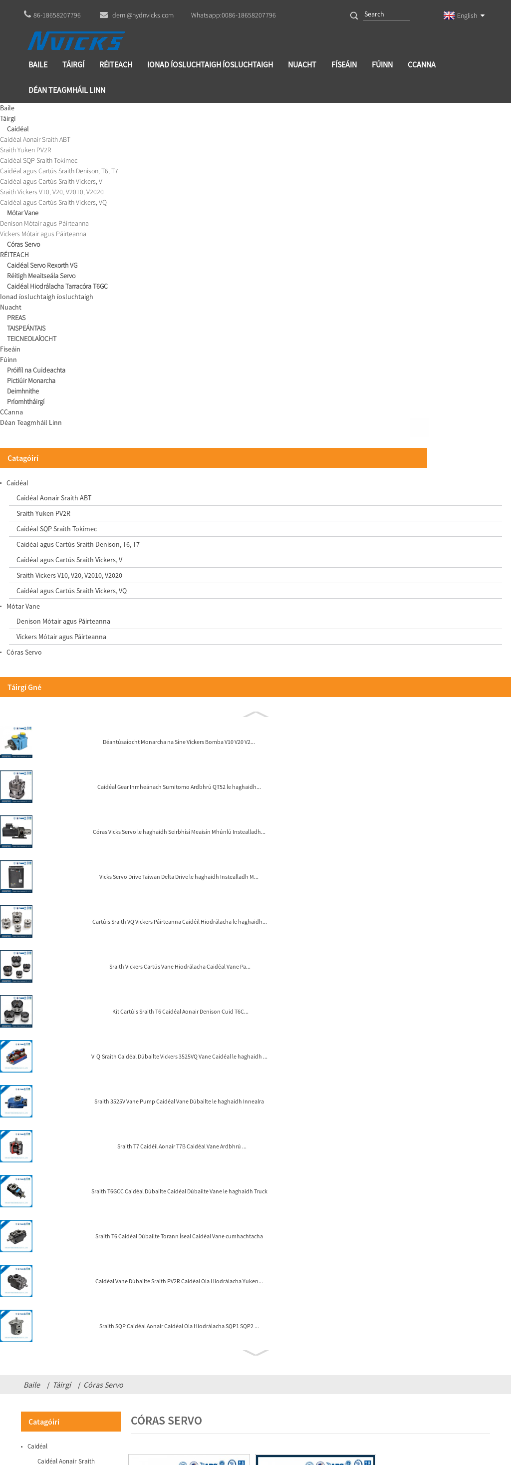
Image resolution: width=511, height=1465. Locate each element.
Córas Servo (103, 112)
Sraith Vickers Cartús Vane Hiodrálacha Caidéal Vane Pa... (87, 777)
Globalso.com (279, 1418)
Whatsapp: (233, 14)
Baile (31, 112)
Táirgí (61, 112)
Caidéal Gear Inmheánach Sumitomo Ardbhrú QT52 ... (310, 471)
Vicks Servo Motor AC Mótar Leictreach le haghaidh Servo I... (433, 471)
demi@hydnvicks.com (269, 1391)
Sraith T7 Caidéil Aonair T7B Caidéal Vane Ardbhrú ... (85, 957)
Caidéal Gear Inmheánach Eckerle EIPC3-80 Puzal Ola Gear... (433, 316)
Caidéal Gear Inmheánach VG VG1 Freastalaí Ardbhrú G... (187, 316)
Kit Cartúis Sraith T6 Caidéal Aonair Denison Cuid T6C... (86, 822)
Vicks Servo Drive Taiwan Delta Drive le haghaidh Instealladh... (310, 316)
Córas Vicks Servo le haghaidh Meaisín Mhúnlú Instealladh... (187, 471)
